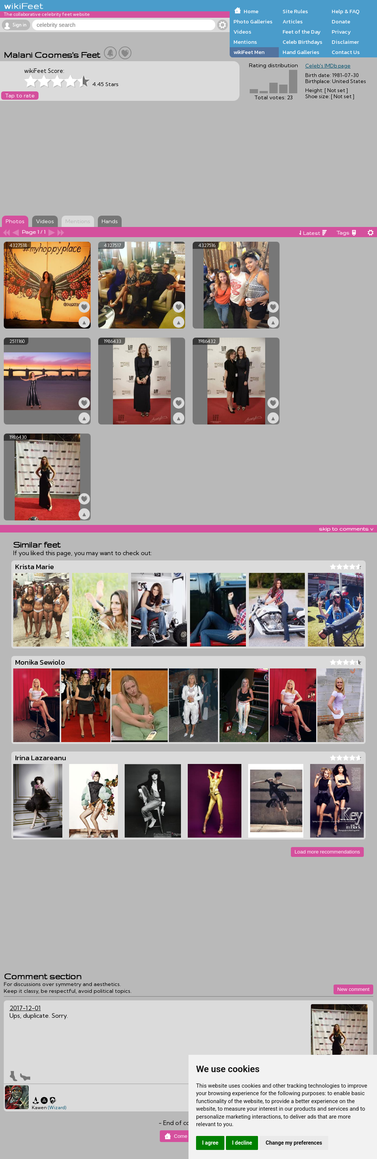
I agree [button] (210, 1143)
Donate (341, 21)
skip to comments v (346, 529)
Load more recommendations (327, 852)
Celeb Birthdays (302, 42)
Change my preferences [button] (294, 1143)
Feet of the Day (302, 32)
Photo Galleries (252, 21)
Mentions (245, 42)
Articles (293, 21)
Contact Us (346, 52)
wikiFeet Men (248, 52)
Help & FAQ (346, 11)
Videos (242, 32)
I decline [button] (242, 1143)
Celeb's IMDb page (328, 66)
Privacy (341, 32)
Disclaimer (345, 42)
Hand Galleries (301, 52)
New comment (353, 989)
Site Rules (295, 11)
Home (251, 11)
